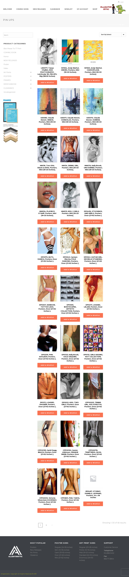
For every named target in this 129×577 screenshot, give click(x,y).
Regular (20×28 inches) (88, 547)
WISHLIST (68, 9)
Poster (6, 64)
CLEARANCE (9, 88)
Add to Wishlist (47, 82)
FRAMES (7, 80)
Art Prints (7, 72)
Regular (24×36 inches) (63, 547)
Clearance (55, 9)
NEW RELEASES (10, 60)
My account (82, 9)
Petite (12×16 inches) (87, 550)
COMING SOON (22, 9)
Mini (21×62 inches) (62, 558)
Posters (33, 547)
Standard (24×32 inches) (88, 555)
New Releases (39, 9)
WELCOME (7, 9)
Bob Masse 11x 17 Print (12, 49)
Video (6, 68)
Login (121, 2)
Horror (6, 57)
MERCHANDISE (10, 84)
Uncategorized (9, 92)
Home (110, 24)
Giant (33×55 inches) (62, 553)
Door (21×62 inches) (62, 555)
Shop (95, 9)
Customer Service (111, 547)
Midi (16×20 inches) (86, 553)
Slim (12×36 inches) (62, 550)
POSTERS (7, 76)
